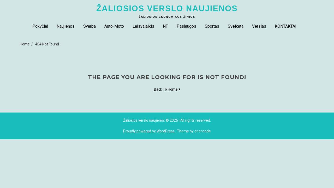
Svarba (89, 26)
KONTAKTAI (285, 26)
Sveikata (235, 26)
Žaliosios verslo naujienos (166, 8)
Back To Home (167, 89)
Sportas (212, 26)
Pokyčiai (40, 26)
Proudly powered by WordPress (149, 131)
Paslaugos (186, 26)
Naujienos (66, 26)
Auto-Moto (114, 26)
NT (165, 26)
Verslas (259, 26)
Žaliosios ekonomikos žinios (167, 16)
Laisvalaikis (143, 26)
